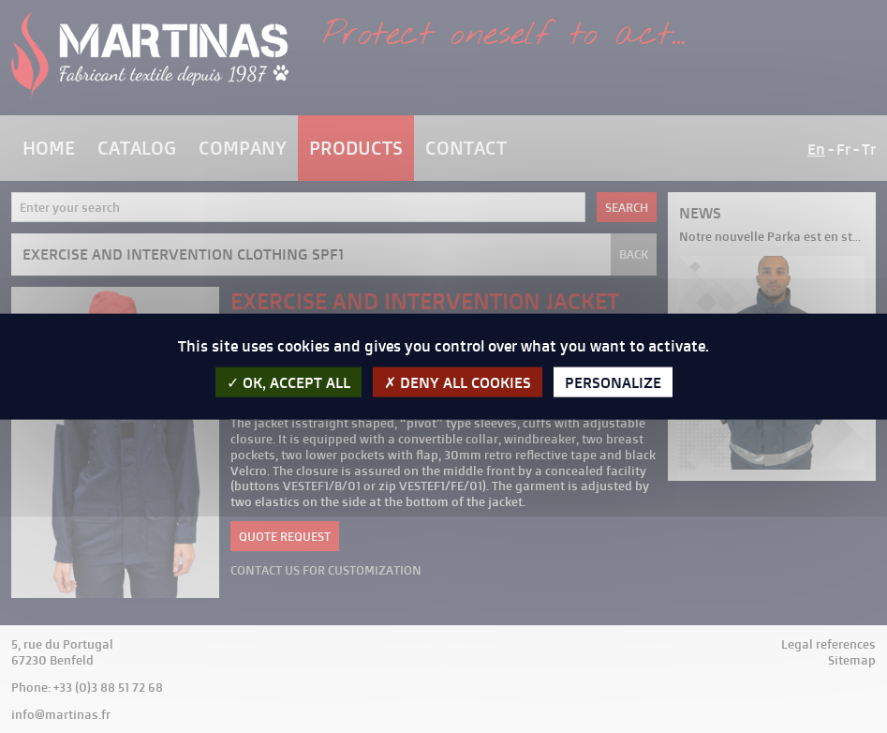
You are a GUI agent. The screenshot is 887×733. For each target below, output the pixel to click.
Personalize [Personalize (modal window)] (613, 381)
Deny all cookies (457, 381)
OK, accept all (288, 381)
